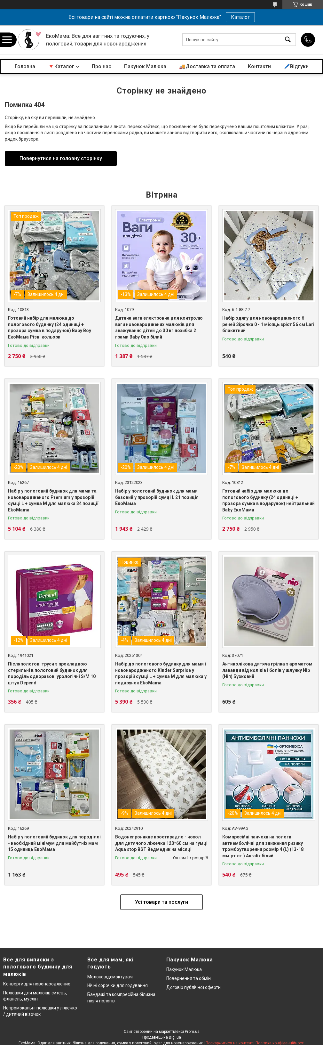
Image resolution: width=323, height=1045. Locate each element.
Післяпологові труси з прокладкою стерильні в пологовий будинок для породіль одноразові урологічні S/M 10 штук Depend (52, 673)
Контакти (259, 66)
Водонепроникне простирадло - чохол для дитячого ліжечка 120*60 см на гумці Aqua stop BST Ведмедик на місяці (161, 843)
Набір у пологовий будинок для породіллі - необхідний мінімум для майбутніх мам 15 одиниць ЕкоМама (54, 843)
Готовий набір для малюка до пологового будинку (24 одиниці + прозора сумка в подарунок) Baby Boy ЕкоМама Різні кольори (49, 327)
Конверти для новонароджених (36, 983)
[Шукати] (287, 40)
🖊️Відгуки (296, 66)
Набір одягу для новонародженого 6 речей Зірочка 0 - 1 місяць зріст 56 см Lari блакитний (268, 324)
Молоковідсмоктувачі (110, 976)
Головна (25, 66)
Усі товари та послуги (161, 902)
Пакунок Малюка (145, 66)
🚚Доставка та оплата (207, 66)
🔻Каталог (61, 66)
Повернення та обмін (188, 978)
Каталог (240, 17)
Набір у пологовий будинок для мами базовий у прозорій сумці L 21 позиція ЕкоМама (157, 497)
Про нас (101, 66)
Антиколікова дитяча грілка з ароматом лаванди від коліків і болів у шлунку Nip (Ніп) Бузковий (267, 670)
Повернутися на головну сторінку (61, 158)
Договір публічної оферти (193, 987)
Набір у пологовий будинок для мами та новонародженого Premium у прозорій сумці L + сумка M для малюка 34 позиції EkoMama (53, 500)
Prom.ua (192, 1031)
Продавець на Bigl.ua (161, 1037)
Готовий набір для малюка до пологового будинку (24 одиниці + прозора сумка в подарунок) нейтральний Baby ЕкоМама (268, 500)
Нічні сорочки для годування (117, 985)
